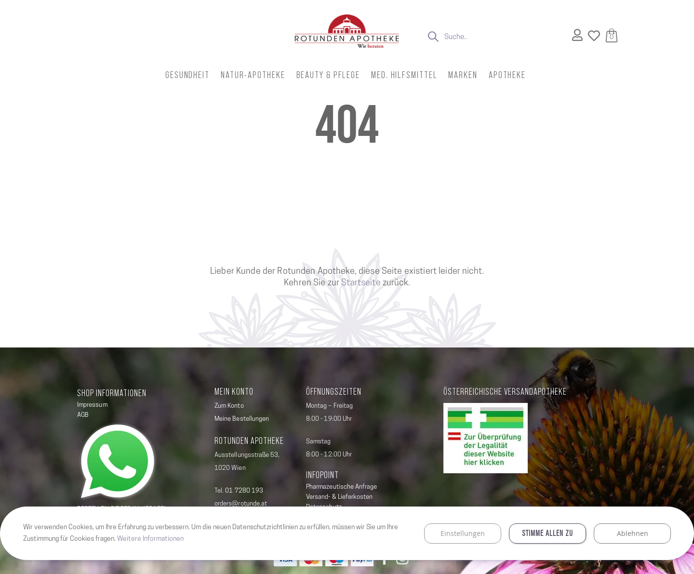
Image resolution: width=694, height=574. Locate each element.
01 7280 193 (244, 491)
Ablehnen (632, 531)
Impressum (92, 405)
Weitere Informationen (151, 537)
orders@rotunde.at (240, 504)
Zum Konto (229, 406)
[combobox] (493, 37)
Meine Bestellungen (241, 419)
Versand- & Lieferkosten (339, 497)
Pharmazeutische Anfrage (341, 487)
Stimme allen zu (547, 531)
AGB (83, 415)
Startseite (360, 283)
